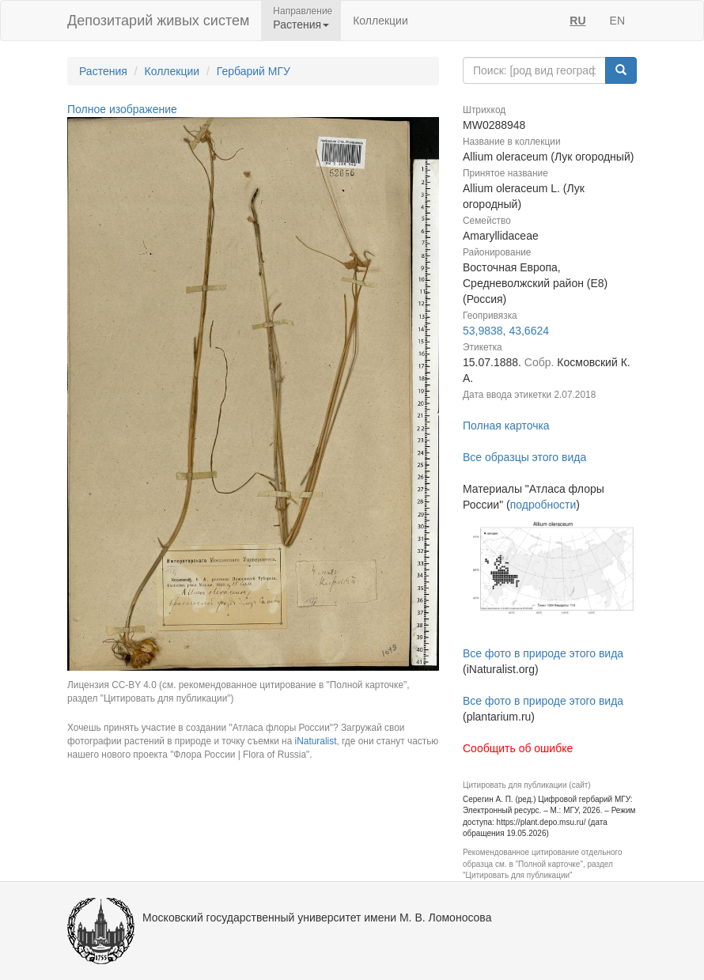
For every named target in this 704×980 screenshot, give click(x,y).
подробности (543, 504)
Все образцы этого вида (524, 457)
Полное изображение (122, 109)
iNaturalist (316, 741)
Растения (103, 71)
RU (577, 20)
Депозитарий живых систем (158, 20)
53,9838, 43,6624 (506, 330)
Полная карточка (506, 425)
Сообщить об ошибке (518, 748)
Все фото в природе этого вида (543, 653)
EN (617, 20)
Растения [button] (301, 24)
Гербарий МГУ (253, 71)
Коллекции (380, 20)
